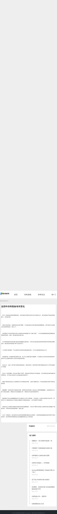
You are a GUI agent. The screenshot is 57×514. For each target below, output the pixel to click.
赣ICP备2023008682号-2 (38, 513)
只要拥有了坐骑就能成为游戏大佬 (42, 448)
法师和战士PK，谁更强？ (39, 496)
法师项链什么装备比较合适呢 (40, 455)
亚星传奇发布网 (20, 513)
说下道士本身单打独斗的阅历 (40, 479)
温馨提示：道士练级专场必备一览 (42, 441)
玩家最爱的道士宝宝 (38, 504)
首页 (16, 296)
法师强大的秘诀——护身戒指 (40, 463)
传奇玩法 (5, 301)
